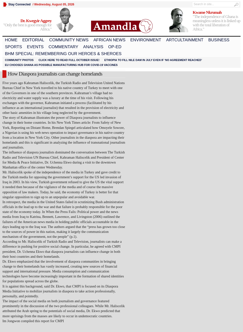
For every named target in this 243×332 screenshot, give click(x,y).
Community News (68, 40)
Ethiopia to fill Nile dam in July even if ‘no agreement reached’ (153, 60)
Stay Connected (19, 4)
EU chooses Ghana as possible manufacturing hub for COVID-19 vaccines (61, 64)
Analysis (93, 47)
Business (219, 40)
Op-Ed (115, 47)
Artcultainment (184, 40)
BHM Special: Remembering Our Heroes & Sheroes (63, 53)
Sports (13, 47)
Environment (145, 40)
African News (109, 40)
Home (11, 40)
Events (35, 47)
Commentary (63, 47)
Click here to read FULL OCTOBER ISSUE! (69, 60)
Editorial (33, 40)
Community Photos (19, 60)
